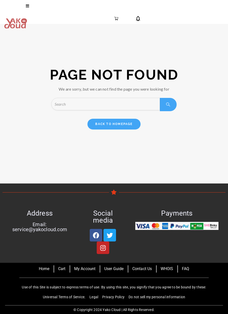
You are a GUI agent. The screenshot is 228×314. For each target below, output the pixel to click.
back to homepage (114, 124)
